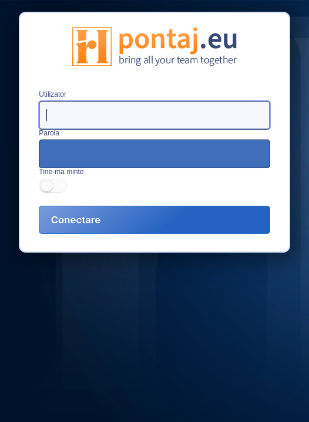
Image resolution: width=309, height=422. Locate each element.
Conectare (75, 220)
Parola (49, 133)
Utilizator (52, 94)
